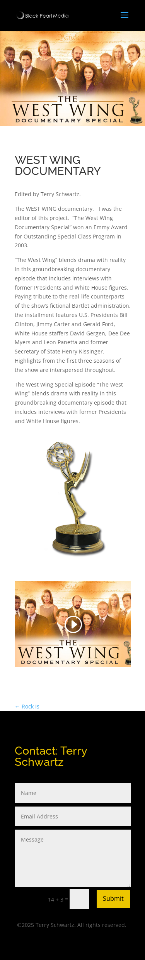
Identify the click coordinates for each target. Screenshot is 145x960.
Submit (113, 898)
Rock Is (27, 706)
